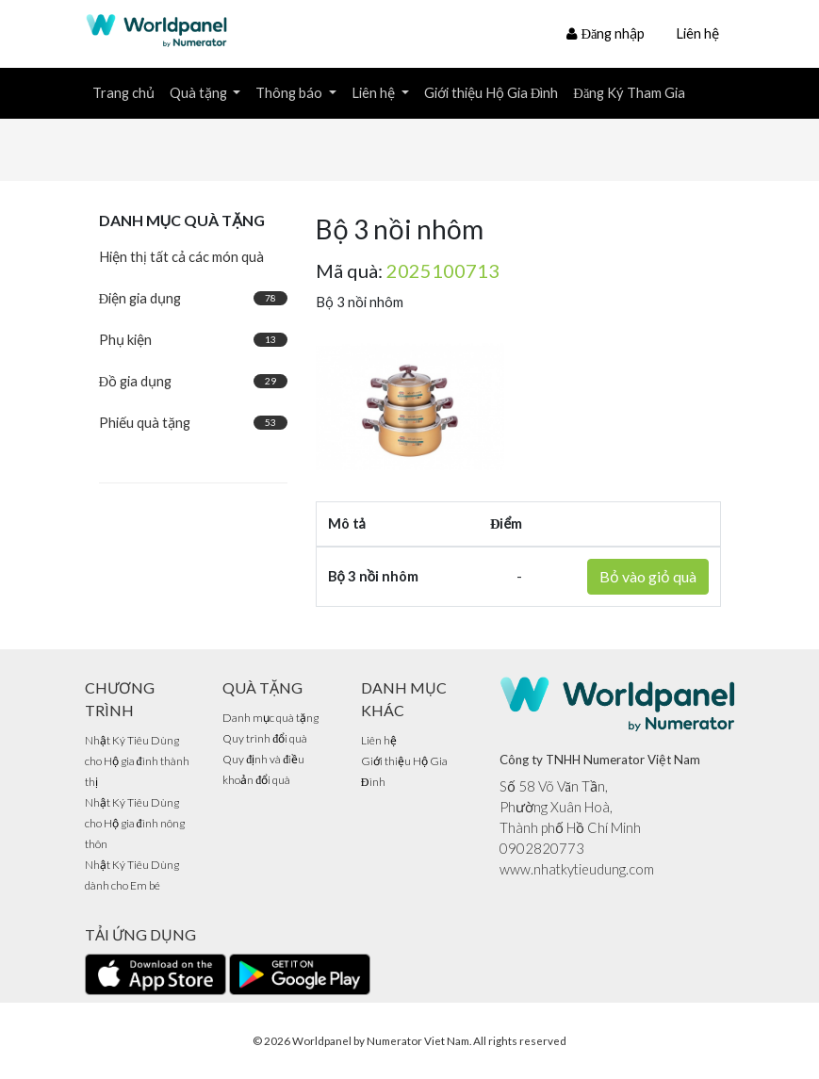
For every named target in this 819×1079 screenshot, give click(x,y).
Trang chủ (123, 93)
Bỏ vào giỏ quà (647, 576)
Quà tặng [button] (200, 93)
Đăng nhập (605, 33)
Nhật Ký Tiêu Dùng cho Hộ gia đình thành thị (137, 761)
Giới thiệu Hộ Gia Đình (491, 93)
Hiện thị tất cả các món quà (181, 257)
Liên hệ (697, 33)
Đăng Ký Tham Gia (629, 93)
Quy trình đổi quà (264, 738)
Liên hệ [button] (375, 93)
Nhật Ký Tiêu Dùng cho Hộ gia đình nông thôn (135, 823)
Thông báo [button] (290, 93)
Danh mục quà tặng (270, 718)
